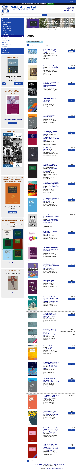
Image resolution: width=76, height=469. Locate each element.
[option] (51, 23)
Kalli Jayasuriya (47, 201)
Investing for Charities (48, 280)
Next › (42, 45)
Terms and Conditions (40, 464)
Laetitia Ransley (51, 432)
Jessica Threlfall (47, 398)
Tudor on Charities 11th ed (50, 428)
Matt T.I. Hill (46, 101)
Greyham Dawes (47, 137)
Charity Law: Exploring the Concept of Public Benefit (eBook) (49, 331)
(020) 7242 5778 (70, 9)
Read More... (13, 292)
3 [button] (53, 29)
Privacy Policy (62, 464)
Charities (4, 38)
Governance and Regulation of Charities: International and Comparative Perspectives (51, 364)
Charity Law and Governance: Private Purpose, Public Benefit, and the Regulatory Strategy (51, 183)
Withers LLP (53, 150)
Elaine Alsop (46, 381)
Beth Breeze (55, 414)
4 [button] (55, 29)
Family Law (4, 42)
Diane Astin (13, 79)
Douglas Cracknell (53, 168)
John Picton (46, 52)
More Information (18, 83)
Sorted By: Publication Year (33, 41)
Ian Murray (46, 86)
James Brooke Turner (48, 282)
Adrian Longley (54, 170)
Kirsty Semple (46, 118)
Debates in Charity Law (49, 346)
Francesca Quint (47, 171)
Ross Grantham (52, 186)
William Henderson (48, 429)
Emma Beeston (47, 414)
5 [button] (58, 29)
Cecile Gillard (51, 138)
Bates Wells (46, 252)
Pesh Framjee (46, 170)
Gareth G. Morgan (54, 381)
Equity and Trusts (6, 40)
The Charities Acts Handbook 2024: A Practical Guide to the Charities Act (50, 249)
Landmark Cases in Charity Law (51, 66)
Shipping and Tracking (52, 464)
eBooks (4, 50)
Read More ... (12, 263)
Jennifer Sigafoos (48, 349)
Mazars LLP (46, 150)
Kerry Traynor (46, 234)
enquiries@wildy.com (69, 10)
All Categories (5, 52)
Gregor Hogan (50, 431)
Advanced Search (69, 15)
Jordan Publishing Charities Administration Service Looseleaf (50, 133)
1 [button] (48, 29)
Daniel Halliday (47, 316)
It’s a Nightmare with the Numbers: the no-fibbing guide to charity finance (51, 265)
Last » (47, 45)
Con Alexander (52, 135)
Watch (12, 170)
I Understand (50, 3)
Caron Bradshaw (47, 268)
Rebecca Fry (52, 67)
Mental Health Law (6, 44)
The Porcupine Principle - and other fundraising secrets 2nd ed (50, 298)
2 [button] (50, 29)
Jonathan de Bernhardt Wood (50, 301)
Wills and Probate (6, 46)
